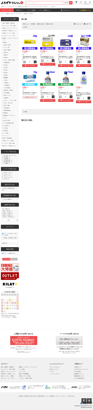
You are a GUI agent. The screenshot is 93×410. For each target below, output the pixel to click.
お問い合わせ (71, 396)
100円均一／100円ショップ (8, 373)
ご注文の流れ (77, 371)
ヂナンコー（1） (8, 175)
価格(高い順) (49, 24)
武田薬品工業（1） (8, 161)
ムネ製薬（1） (7, 163)
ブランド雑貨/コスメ (45, 10)
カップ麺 (24, 6)
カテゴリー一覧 (6, 10)
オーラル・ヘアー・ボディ (8, 378)
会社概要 (20, 396)
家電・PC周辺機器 (24, 373)
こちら (26, 352)
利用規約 (52, 396)
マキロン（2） (7, 174)
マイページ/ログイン (54, 367)
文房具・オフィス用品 (24, 376)
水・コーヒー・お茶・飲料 (8, 369)
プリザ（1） (7, 179)
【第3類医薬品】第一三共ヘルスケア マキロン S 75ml (65, 93)
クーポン (51, 371)
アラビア (45, 6)
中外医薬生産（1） (8, 160)
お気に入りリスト (54, 369)
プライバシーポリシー (61, 396)
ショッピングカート (54, 373)
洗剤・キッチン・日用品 (7, 376)
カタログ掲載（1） (8, 199)
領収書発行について (79, 376)
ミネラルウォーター (12, 6)
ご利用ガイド (77, 367)
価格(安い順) (40, 24)
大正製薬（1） (7, 158)
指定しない (26, 24)
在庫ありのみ (12, 253)
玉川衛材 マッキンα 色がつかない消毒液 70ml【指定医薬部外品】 (83, 94)
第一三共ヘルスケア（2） (10, 155)
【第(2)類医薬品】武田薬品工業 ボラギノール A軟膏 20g (29, 58)
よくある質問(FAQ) (79, 378)
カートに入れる (31, 65)
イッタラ (40, 6)
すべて (4, 233)
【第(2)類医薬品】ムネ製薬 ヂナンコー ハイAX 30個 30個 (65, 58)
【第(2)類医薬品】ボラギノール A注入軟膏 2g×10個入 (47, 57)
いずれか (11, 233)
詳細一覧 (87, 24)
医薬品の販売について (43, 396)
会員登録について (78, 373)
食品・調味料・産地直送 (7, 367)
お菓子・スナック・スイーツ (8, 371)
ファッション (22, 371)
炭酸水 (19, 6)
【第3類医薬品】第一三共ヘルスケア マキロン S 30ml (47, 93)
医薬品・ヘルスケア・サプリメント (28, 367)
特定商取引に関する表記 (30, 396)
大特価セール (19, 10)
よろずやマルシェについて (81, 369)
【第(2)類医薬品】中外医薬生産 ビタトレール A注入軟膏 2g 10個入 (83, 58)
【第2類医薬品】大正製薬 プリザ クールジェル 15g (29, 93)
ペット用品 (22, 369)
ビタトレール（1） (8, 177)
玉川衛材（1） (7, 157)
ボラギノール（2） (8, 172)
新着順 (33, 24)
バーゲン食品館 (31, 10)
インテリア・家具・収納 (25, 378)
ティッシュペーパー (32, 6)
